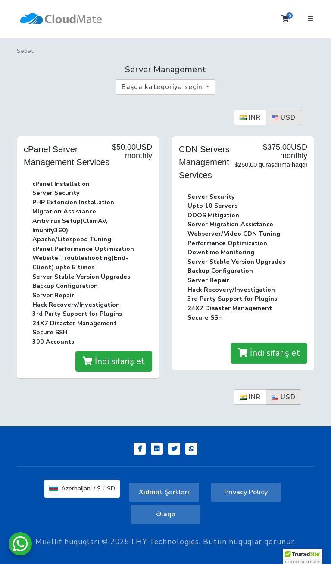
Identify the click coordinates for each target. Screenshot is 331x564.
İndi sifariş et (114, 361)
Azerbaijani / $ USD (82, 488)
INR (250, 117)
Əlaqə (165, 514)
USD (284, 117)
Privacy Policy (246, 492)
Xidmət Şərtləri (164, 492)
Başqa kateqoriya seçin (163, 87)
